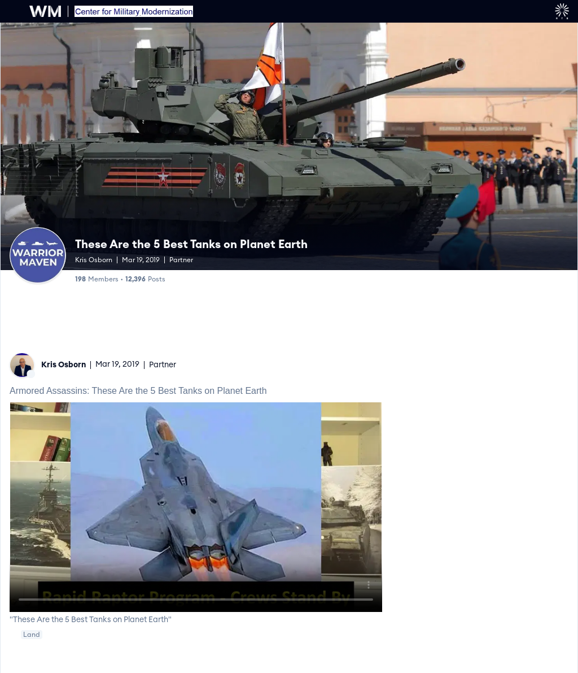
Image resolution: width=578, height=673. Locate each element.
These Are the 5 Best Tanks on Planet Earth (191, 244)
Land (31, 634)
